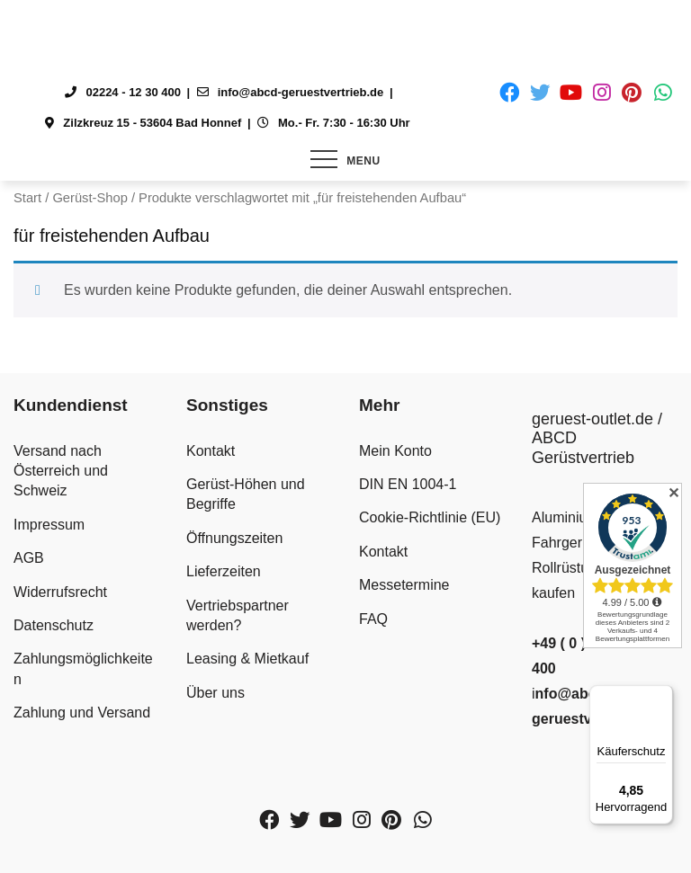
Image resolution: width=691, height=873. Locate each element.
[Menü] (662, 696)
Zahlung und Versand (81, 712)
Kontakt (210, 451)
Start (27, 198)
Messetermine (404, 584)
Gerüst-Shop (89, 198)
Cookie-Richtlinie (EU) (429, 517)
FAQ (373, 619)
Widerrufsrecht (60, 592)
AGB (28, 558)
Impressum (49, 524)
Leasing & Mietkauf (247, 658)
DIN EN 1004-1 (408, 484)
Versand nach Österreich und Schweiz (60, 471)
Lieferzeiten (223, 571)
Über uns (215, 692)
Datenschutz (53, 625)
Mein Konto (395, 451)
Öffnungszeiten (234, 538)
